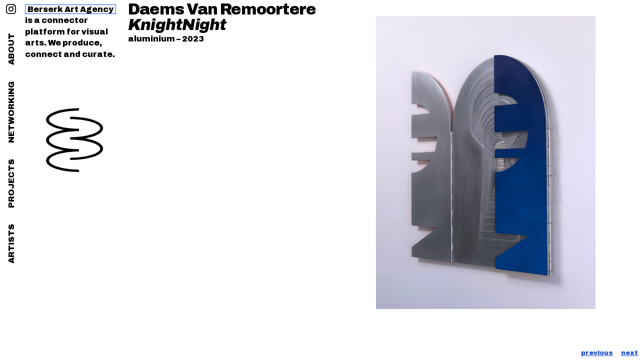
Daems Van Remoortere (222, 9)
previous (597, 353)
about (11, 49)
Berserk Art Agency (71, 9)
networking (11, 112)
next (629, 353)
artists (11, 244)
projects (11, 183)
